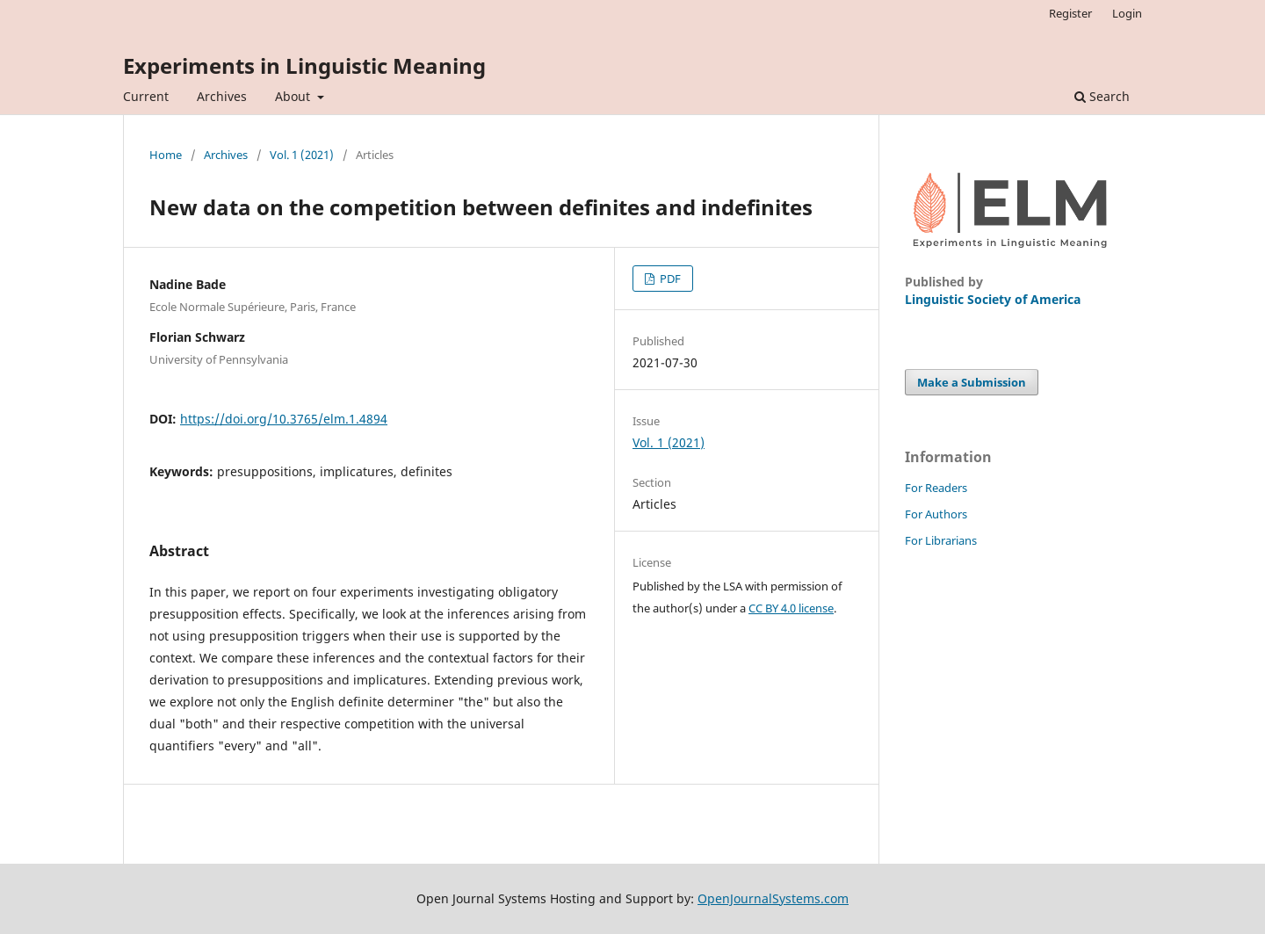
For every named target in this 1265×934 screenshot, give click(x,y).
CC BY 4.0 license (791, 608)
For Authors (936, 514)
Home (165, 155)
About (294, 96)
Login (1127, 13)
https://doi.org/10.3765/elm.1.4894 (283, 418)
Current (146, 96)
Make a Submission (971, 382)
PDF (669, 278)
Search (1102, 96)
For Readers (936, 488)
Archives (222, 96)
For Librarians (941, 540)
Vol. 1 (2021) (302, 155)
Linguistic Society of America (993, 299)
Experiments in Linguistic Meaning (304, 65)
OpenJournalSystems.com (773, 898)
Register (1070, 13)
